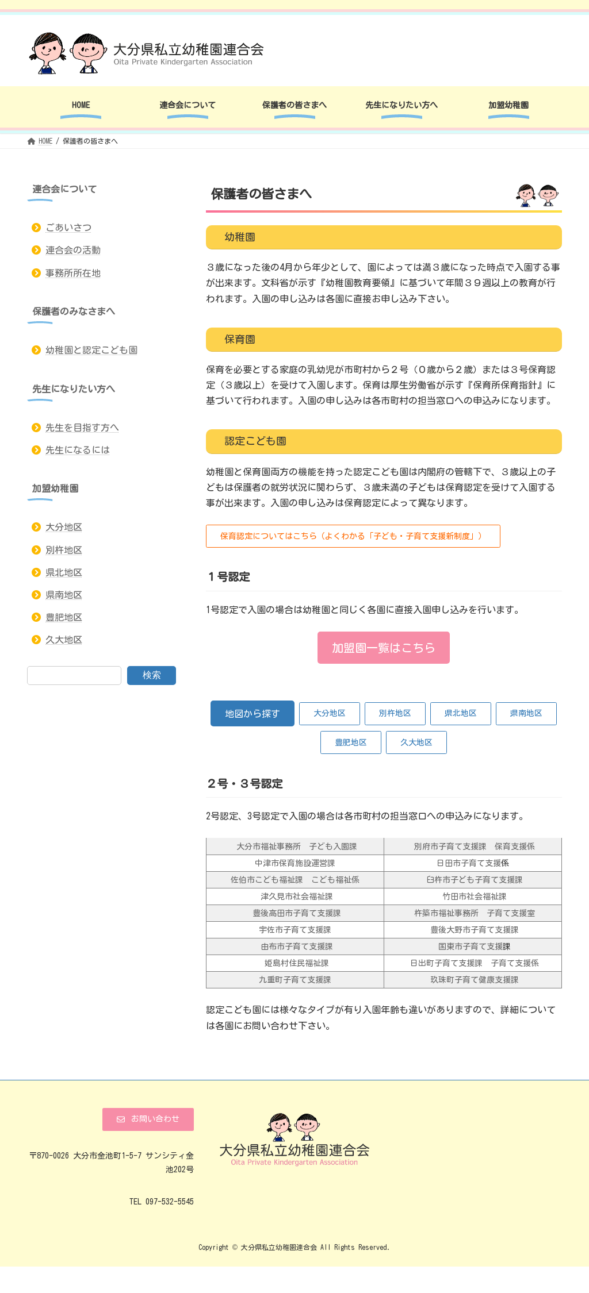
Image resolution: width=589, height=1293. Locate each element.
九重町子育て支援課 (295, 980)
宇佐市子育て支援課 (295, 930)
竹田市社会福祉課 (472, 896)
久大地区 (63, 640)
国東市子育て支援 (468, 946)
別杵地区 (63, 550)
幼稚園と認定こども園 (91, 350)
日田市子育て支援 (469, 863)
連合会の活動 (73, 250)
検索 (152, 675)
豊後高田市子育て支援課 (297, 913)
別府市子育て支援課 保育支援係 (474, 846)
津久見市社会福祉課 (295, 896)
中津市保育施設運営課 (295, 863)
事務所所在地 (73, 273)
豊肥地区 (63, 617)
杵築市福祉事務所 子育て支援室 (474, 913)
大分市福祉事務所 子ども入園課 (294, 846)
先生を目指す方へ (82, 427)
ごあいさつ (68, 227)
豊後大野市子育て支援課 (474, 930)
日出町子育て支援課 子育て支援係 (472, 963)
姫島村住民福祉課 (295, 963)
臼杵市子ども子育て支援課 (472, 880)
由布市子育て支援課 (295, 946)
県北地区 (63, 572)
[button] (353, 536)
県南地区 (63, 594)
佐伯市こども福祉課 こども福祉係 (295, 880)
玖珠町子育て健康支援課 (474, 980)
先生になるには (77, 450)
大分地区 (63, 527)
